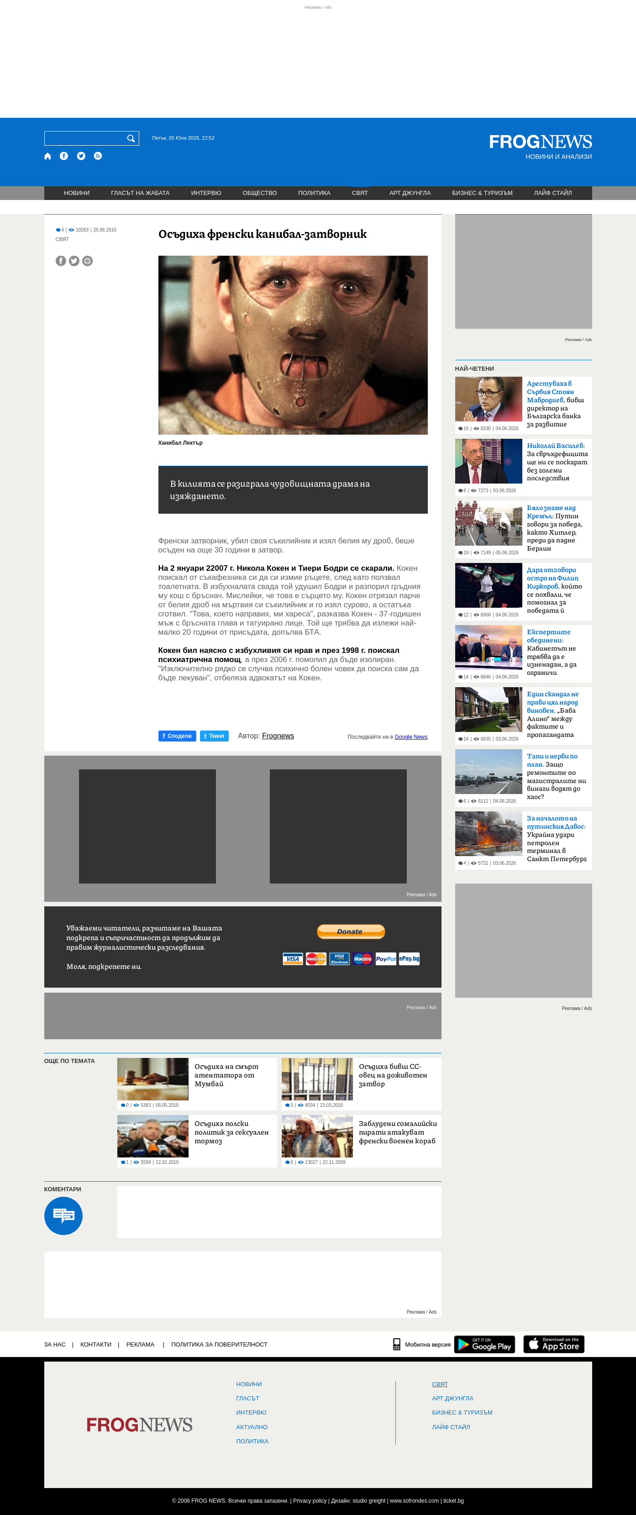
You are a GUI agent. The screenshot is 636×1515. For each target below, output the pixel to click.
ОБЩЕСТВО (260, 192)
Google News (410, 737)
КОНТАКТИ (95, 1344)
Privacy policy (309, 1501)
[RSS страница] (98, 156)
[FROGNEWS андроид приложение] (484, 1344)
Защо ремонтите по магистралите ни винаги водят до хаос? (556, 776)
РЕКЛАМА (140, 1344)
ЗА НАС (55, 1344)
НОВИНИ (76, 192)
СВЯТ (360, 192)
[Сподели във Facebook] (61, 261)
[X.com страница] (81, 156)
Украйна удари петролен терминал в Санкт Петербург (557, 838)
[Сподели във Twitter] (74, 261)
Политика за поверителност (219, 1344)
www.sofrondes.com (414, 1501)
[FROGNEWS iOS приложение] (554, 1344)
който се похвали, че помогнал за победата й (554, 590)
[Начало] (48, 156)
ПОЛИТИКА (314, 192)
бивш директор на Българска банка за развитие (555, 404)
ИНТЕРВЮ (206, 192)
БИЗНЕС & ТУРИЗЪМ (482, 192)
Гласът (248, 1398)
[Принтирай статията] (87, 261)
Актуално (252, 1427)
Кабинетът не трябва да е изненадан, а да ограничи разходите (552, 655)
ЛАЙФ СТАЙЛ (553, 192)
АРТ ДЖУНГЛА (410, 192)
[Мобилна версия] (422, 1344)
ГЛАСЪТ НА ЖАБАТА (140, 192)
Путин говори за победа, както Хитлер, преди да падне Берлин (555, 528)
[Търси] (133, 138)
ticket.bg (453, 1501)
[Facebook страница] (64, 156)
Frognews (278, 736)
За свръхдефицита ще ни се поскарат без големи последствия (557, 462)
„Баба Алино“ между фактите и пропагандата (553, 714)
